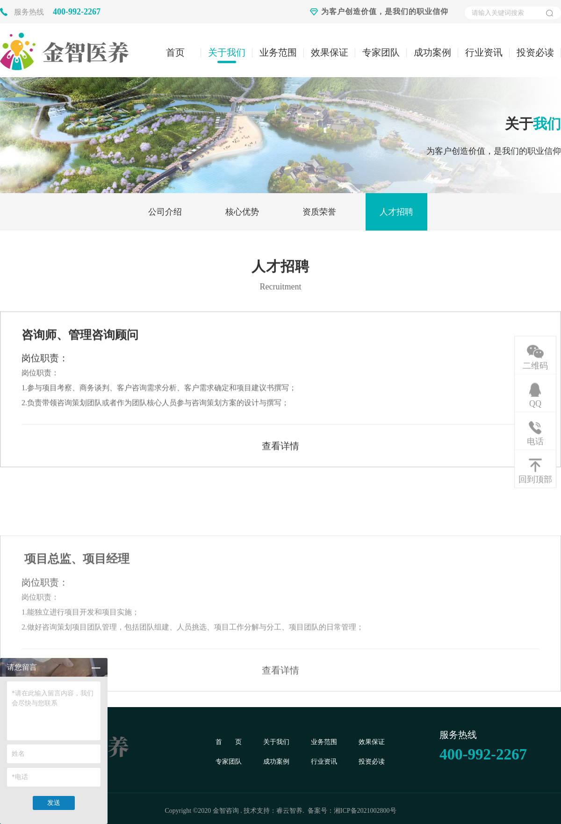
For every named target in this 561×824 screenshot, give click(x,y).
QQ (535, 403)
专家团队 (381, 52)
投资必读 (535, 52)
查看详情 (280, 452)
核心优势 (242, 212)
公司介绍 (165, 212)
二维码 (535, 365)
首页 (175, 52)
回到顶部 (535, 479)
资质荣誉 (319, 212)
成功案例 (432, 52)
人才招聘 (396, 212)
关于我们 (226, 52)
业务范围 (278, 52)
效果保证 (329, 52)
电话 (535, 441)
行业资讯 (484, 52)
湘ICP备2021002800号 (365, 810)
